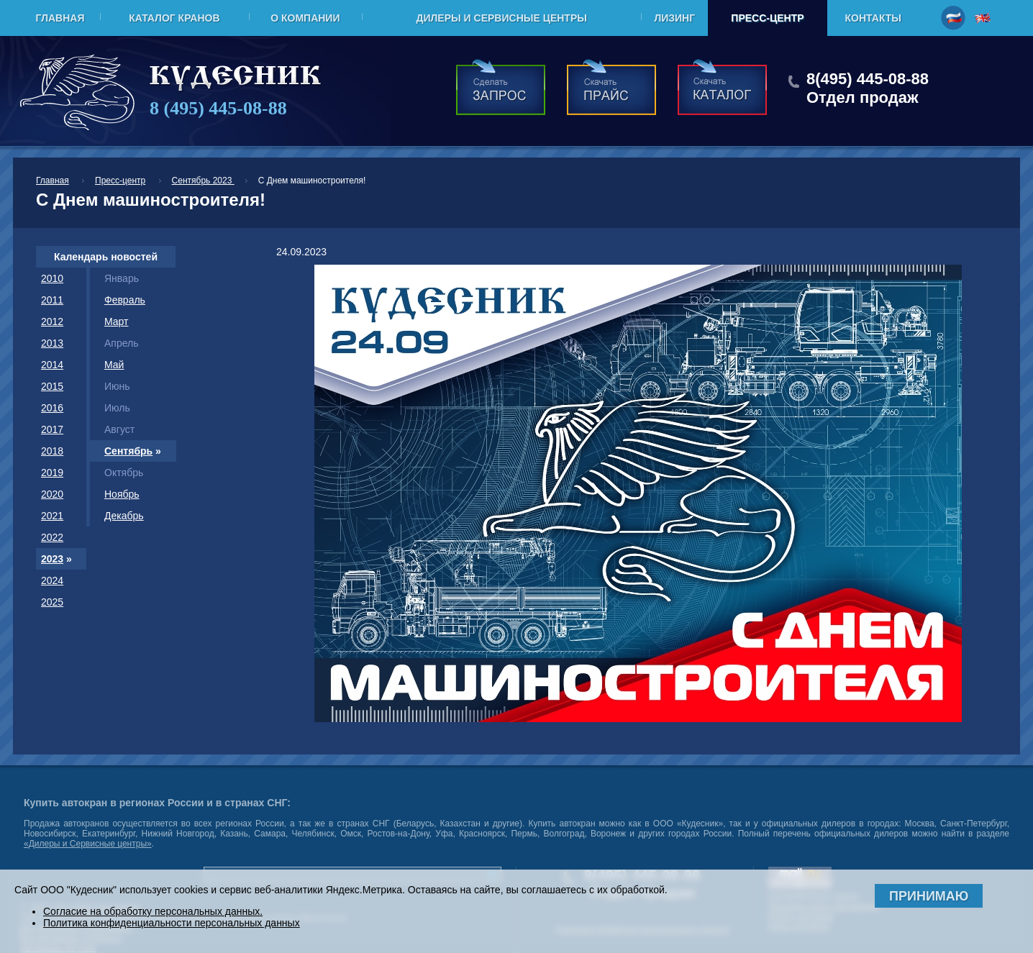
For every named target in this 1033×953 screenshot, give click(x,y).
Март (116, 321)
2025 (52, 602)
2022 (52, 537)
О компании (305, 18)
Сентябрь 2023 (203, 180)
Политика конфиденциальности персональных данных (171, 923)
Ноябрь (122, 494)
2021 (52, 515)
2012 (52, 321)
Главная (60, 18)
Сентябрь (128, 451)
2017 (52, 429)
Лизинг (674, 18)
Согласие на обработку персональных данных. (153, 911)
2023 (52, 559)
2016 (52, 408)
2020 (52, 494)
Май (114, 364)
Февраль (124, 300)
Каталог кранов (174, 18)
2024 (52, 580)
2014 (52, 364)
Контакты (873, 18)
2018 (52, 451)
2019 (52, 472)
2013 (52, 343)
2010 (52, 278)
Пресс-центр (767, 18)
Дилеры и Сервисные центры (501, 18)
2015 (52, 386)
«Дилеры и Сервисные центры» (88, 844)
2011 (52, 300)
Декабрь (124, 515)
